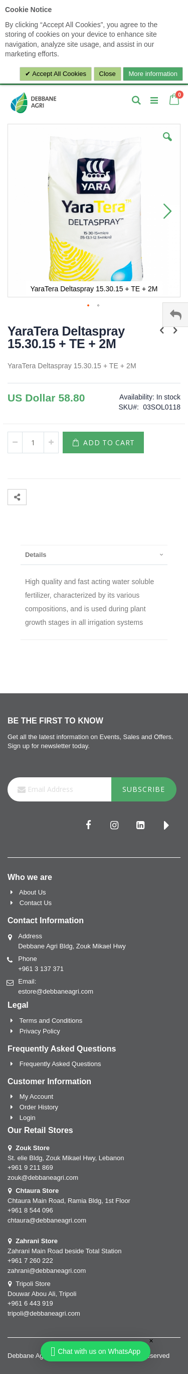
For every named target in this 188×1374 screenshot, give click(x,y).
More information (152, 73)
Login (28, 1117)
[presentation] (94, 554)
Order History (39, 1107)
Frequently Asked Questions (60, 1064)
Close (107, 73)
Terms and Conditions (51, 1020)
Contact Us (36, 903)
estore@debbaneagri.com (55, 991)
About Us (32, 892)
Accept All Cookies (58, 73)
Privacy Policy (40, 1031)
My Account (36, 1096)
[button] (167, 144)
